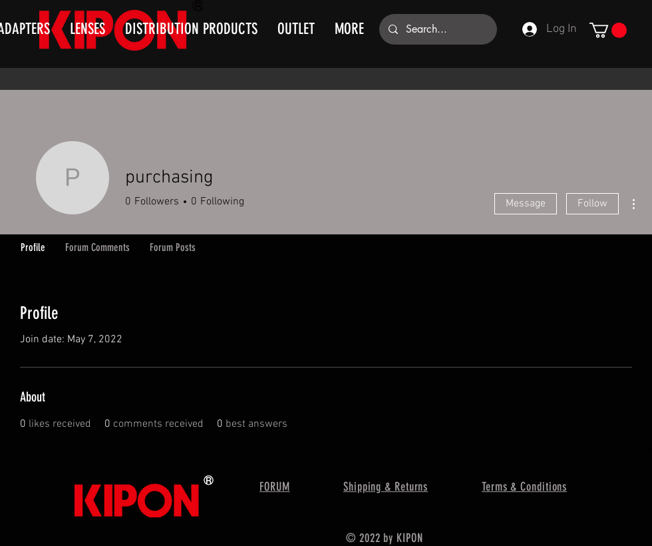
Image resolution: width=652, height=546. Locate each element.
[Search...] (437, 29)
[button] (608, 30)
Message (526, 203)
